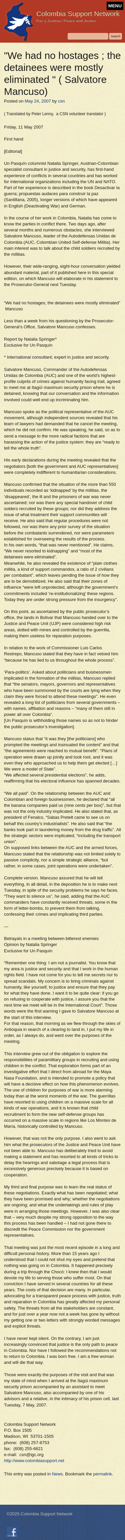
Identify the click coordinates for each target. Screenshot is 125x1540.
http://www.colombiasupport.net (34, 1460)
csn (61, 101)
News (57, 1473)
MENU (115, 5)
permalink (102, 1473)
